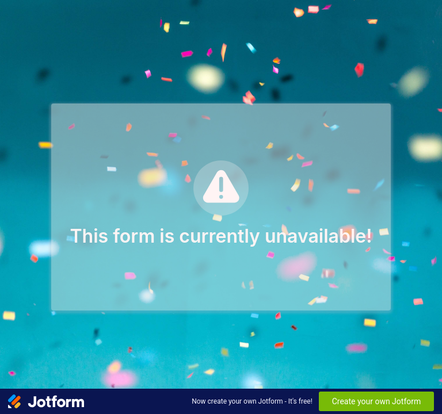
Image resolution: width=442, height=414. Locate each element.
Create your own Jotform (376, 401)
